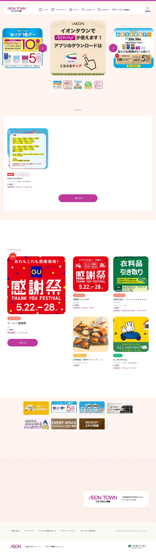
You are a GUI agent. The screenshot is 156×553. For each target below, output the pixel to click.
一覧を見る (78, 198)
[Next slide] (113, 48)
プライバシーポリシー (68, 530)
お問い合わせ (15, 530)
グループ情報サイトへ (52, 546)
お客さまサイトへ (31, 546)
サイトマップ (29, 530)
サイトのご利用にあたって (47, 530)
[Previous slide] (43, 48)
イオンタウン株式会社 (87, 530)
